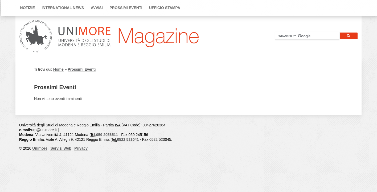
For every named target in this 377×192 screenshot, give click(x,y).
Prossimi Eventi (125, 8)
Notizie (27, 8)
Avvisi (97, 8)
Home (58, 69)
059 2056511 (107, 135)
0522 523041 (128, 139)
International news (63, 8)
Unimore (39, 148)
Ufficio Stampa (164, 8)
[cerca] (305, 36)
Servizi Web (60, 148)
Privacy (81, 148)
